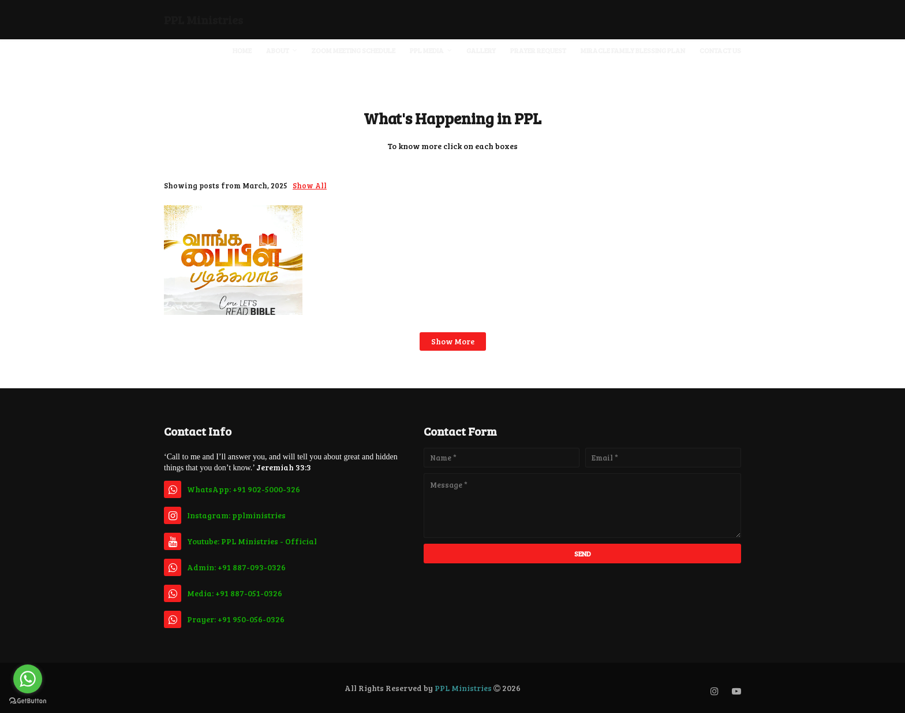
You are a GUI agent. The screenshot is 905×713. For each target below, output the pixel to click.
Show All (310, 185)
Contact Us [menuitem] (720, 50)
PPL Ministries (203, 20)
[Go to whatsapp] (27, 678)
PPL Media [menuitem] (427, 50)
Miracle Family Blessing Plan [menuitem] (633, 50)
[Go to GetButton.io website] (27, 701)
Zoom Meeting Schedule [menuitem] (353, 50)
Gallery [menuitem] (481, 50)
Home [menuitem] (242, 50)
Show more (452, 341)
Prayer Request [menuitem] (538, 50)
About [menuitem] (277, 50)
